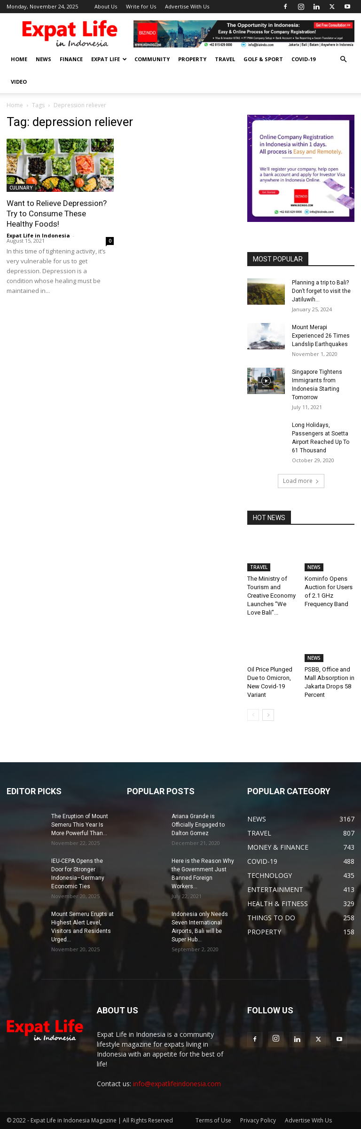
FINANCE (71, 59)
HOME (19, 59)
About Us (105, 6)
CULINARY (20, 187)
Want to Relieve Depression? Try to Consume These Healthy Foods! (57, 213)
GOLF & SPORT (263, 59)
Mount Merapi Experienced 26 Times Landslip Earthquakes (321, 335)
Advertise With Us (187, 6)
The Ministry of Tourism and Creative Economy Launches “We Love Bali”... (271, 595)
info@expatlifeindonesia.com (177, 1083)
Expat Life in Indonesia (38, 235)
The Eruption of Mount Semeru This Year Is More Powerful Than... (79, 825)
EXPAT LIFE (109, 59)
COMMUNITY (152, 59)
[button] (343, 59)
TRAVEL (225, 59)
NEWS (43, 59)
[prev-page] (253, 715)
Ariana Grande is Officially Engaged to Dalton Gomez (198, 825)
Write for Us (141, 6)
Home (15, 105)
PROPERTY (192, 59)
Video (19, 81)
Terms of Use (213, 1120)
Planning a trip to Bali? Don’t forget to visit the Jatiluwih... (321, 291)
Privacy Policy (258, 1120)
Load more (301, 481)
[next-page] (268, 715)
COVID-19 (303, 59)
